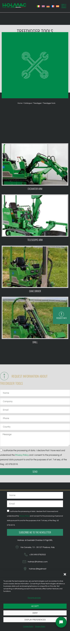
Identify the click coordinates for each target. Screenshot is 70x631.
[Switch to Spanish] (57, 6)
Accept (35, 606)
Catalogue (28, 103)
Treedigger (37, 103)
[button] (65, 574)
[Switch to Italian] (38, 6)
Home (20, 103)
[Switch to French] (52, 6)
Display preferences (35, 620)
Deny (35, 613)
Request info (62, 318)
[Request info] (62, 314)
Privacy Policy (40, 626)
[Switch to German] (48, 6)
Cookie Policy (28, 626)
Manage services (34, 598)
